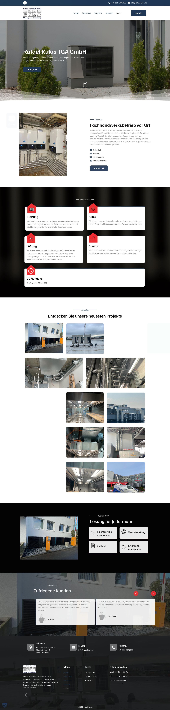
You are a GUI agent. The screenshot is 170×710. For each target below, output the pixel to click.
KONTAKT (89, 680)
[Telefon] (113, 647)
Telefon (122, 645)
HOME (76, 13)
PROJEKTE (98, 13)
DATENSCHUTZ (91, 676)
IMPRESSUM (90, 673)
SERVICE (109, 13)
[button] (5, 705)
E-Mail (81, 645)
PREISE (119, 13)
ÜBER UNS (86, 13)
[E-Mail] (73, 647)
